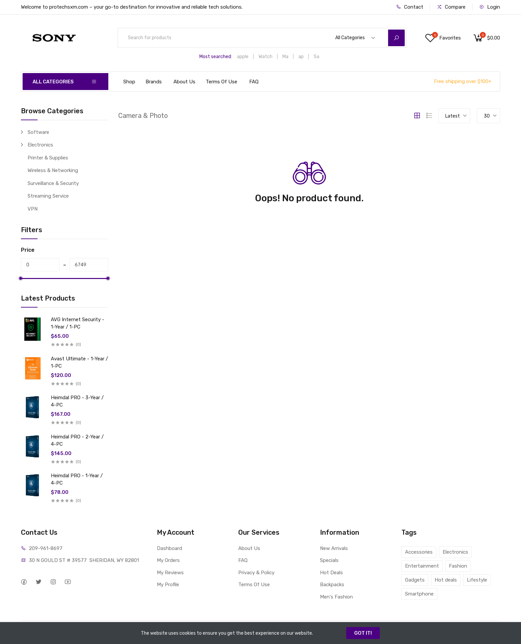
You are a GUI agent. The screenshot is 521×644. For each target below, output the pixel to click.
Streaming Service (48, 196)
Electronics (40, 145)
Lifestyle (477, 580)
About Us (184, 82)
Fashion (458, 566)
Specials (329, 560)
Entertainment (422, 566)
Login (489, 7)
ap (301, 56)
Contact (409, 7)
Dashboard (169, 548)
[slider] (21, 278)
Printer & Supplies (48, 158)
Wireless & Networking (53, 170)
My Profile (168, 585)
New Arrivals (334, 548)
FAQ (254, 82)
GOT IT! (363, 633)
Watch (265, 56)
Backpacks (332, 585)
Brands (154, 82)
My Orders (168, 560)
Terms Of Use (221, 82)
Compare (451, 7)
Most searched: (215, 56)
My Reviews (170, 573)
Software (38, 132)
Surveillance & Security (53, 183)
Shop (129, 82)
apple (243, 56)
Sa (316, 56)
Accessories (419, 552)
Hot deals (446, 580)
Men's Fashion (336, 597)
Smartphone (419, 594)
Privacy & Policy (256, 573)
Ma (285, 56)
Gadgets (415, 580)
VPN (33, 209)
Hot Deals (331, 573)
